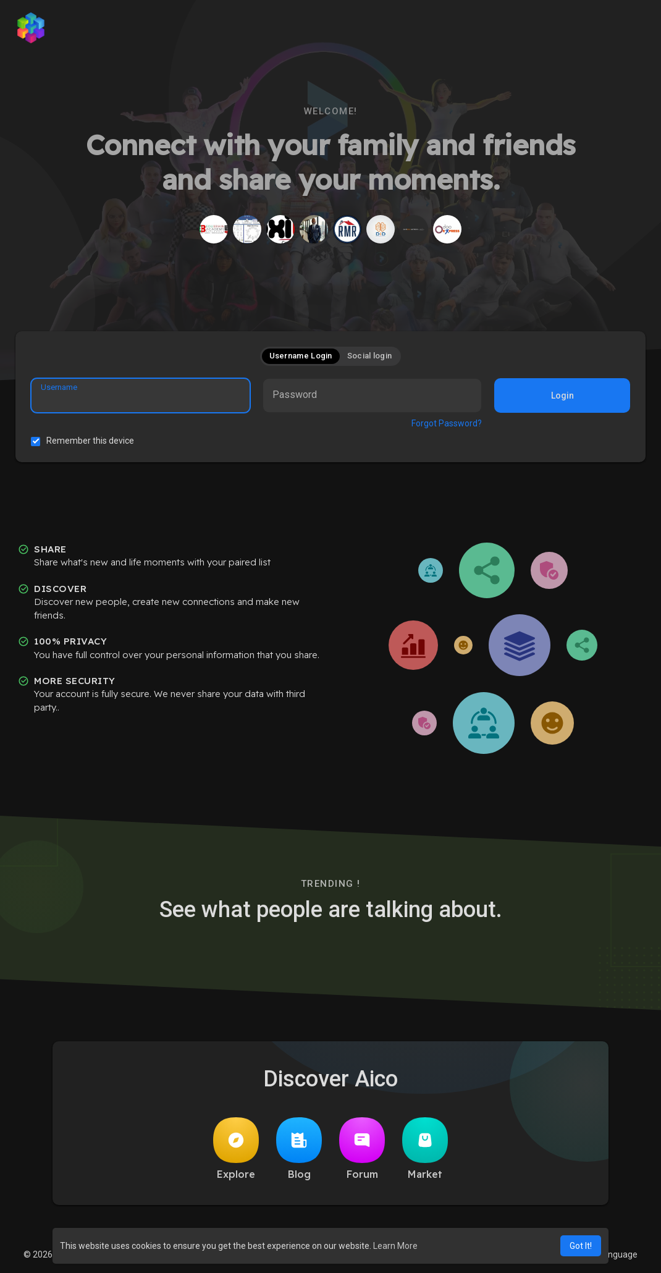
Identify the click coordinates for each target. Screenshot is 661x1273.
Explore (236, 1148)
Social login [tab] (369, 355)
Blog (299, 1148)
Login (562, 395)
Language (613, 1254)
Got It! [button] (581, 1246)
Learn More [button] (395, 1246)
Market (425, 1148)
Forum (362, 1148)
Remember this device (90, 441)
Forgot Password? (446, 423)
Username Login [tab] (300, 355)
